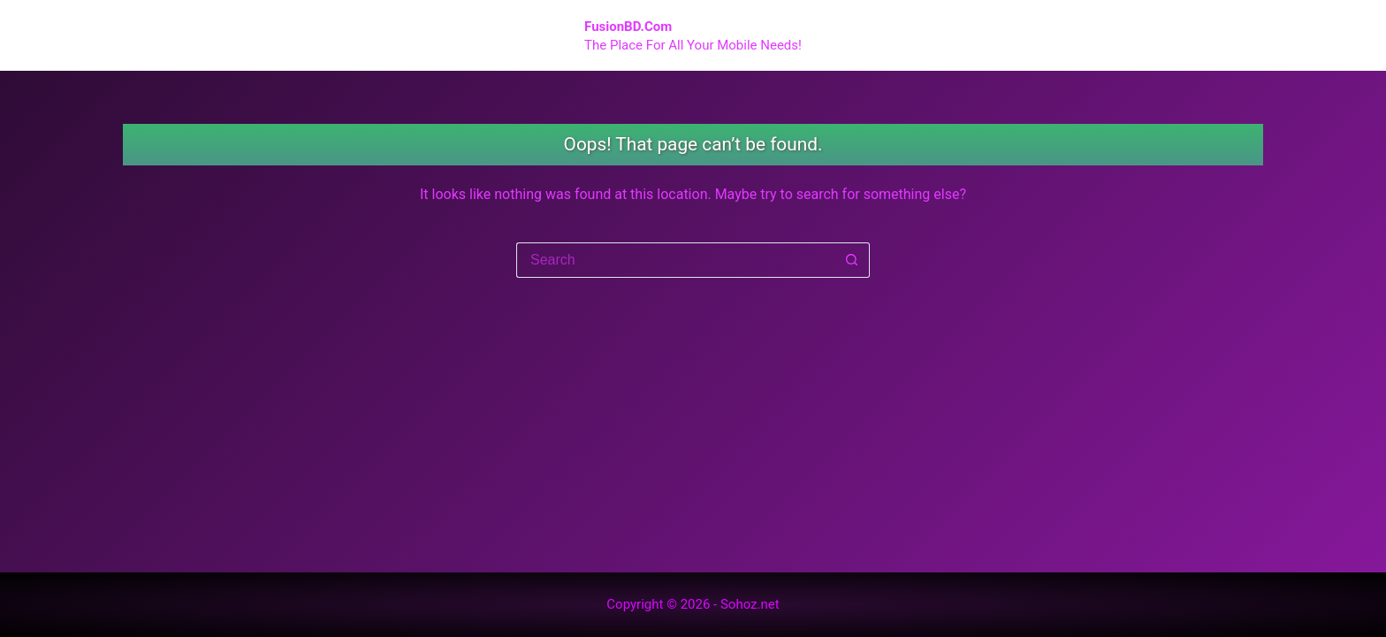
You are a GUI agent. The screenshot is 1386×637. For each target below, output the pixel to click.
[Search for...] (675, 260)
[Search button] (852, 260)
